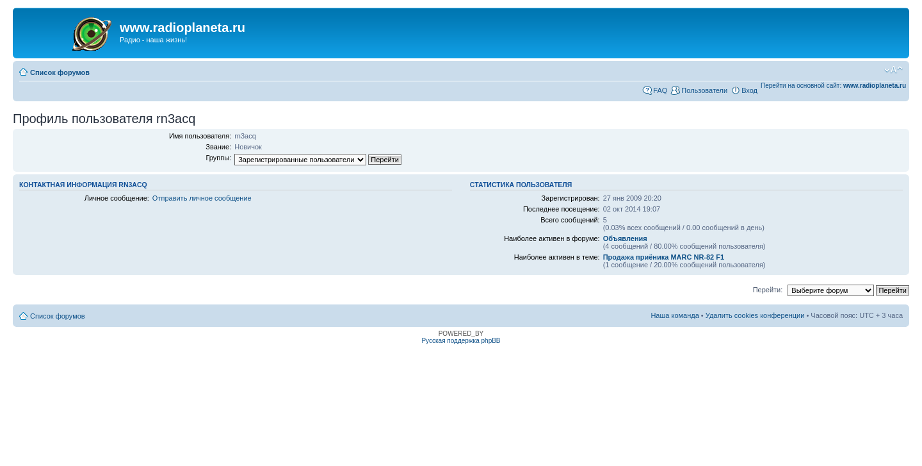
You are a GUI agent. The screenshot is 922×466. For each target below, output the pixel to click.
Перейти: (768, 290)
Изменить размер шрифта (893, 70)
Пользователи (704, 90)
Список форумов (60, 72)
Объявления (625, 238)
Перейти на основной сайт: (833, 85)
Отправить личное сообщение (202, 198)
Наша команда (675, 315)
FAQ (660, 90)
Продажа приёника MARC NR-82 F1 (663, 257)
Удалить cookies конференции (755, 315)
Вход (749, 90)
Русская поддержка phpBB (460, 340)
